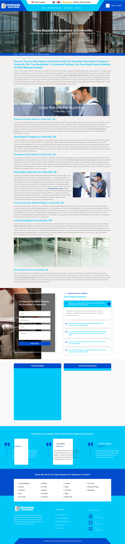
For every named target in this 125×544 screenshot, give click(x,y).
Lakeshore (45, 497)
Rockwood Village (93, 487)
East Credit (22, 497)
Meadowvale (68, 497)
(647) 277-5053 (116, 5)
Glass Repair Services (54, 8)
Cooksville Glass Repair (63, 541)
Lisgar (66, 487)
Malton (67, 493)
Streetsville (91, 490)
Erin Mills (44, 487)
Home (43, 8)
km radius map (37, 392)
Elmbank (44, 483)
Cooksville (22, 54)
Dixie (20, 493)
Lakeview (67, 483)
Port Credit (91, 483)
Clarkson (21, 487)
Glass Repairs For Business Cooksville (37, 54)
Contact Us (78, 8)
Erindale (44, 490)
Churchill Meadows (24, 483)
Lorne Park (68, 490)
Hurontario (45, 493)
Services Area (68, 8)
